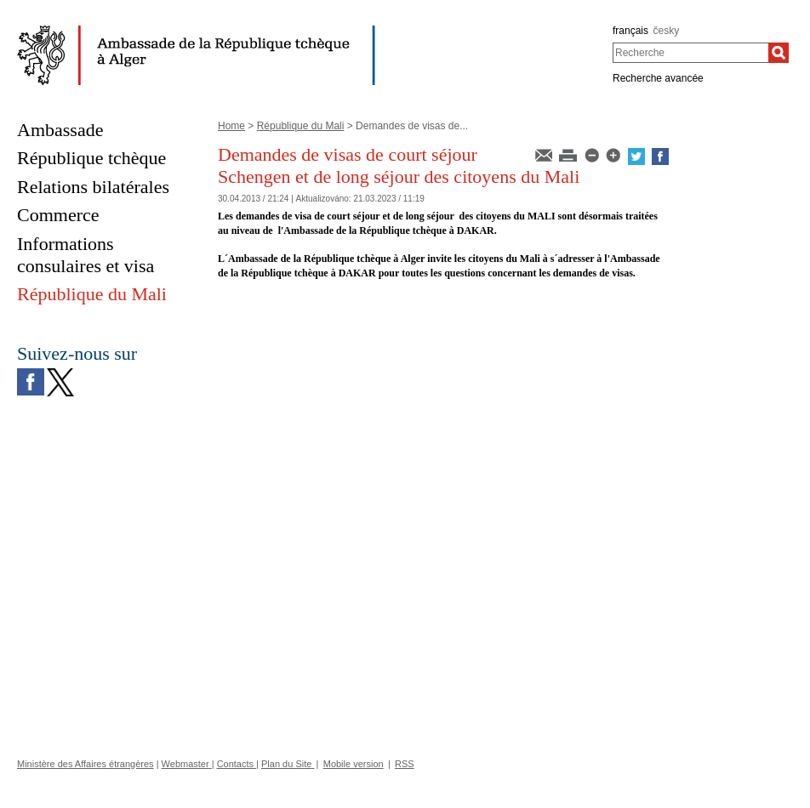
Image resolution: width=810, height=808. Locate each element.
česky (666, 31)
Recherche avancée (658, 78)
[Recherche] (778, 53)
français (630, 31)
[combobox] (690, 53)
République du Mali (301, 126)
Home (231, 126)
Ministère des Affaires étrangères (85, 764)
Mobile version (353, 764)
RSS (404, 764)
